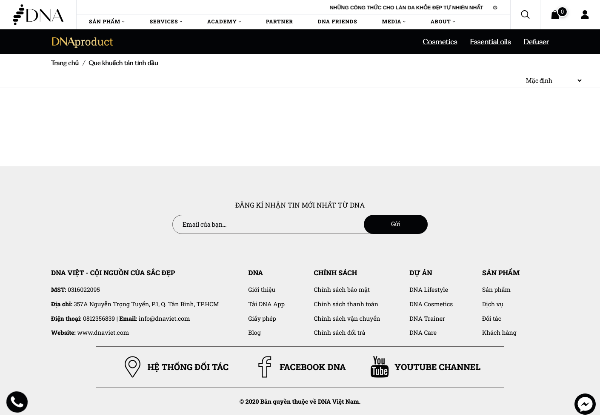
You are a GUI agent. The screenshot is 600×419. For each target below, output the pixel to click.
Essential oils (490, 41)
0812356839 (99, 318)
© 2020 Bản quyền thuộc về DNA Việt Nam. (300, 401)
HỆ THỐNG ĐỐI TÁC (175, 367)
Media (394, 21)
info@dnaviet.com (164, 318)
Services (166, 21)
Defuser (536, 41)
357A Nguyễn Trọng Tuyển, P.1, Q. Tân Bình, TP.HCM (146, 304)
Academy (224, 21)
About (442, 21)
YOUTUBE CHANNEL (424, 367)
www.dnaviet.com (103, 332)
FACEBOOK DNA (300, 367)
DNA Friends (337, 21)
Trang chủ (65, 63)
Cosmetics (440, 41)
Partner (279, 21)
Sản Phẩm (107, 21)
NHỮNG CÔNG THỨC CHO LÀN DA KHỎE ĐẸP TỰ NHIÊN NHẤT (420, 8)
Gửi (395, 224)
